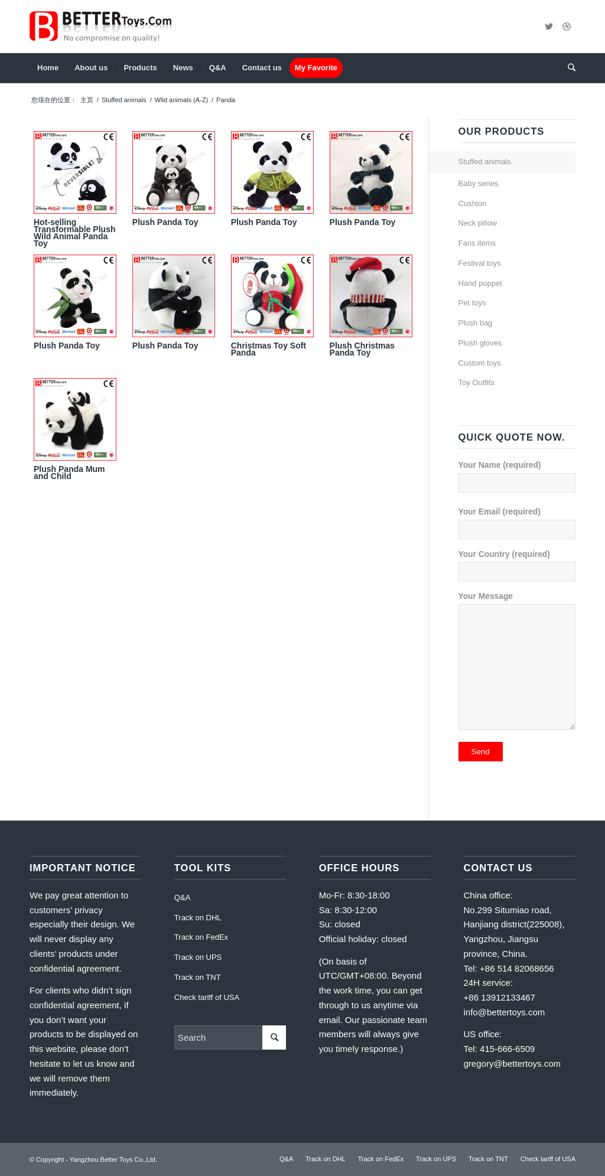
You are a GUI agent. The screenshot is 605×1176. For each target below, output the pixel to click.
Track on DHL (198, 917)
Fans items (477, 243)
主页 (86, 99)
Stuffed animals (124, 99)
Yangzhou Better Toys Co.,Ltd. (113, 1159)
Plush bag (475, 322)
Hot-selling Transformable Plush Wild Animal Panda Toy (74, 232)
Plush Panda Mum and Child (69, 472)
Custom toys (479, 363)
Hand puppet (480, 283)
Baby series (478, 183)
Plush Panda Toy (165, 222)
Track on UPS (198, 957)
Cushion (472, 203)
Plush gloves (480, 342)
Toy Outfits (476, 382)
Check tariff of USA (206, 997)
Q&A (182, 897)
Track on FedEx (201, 937)
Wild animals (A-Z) (181, 99)
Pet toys (472, 302)
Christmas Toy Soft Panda (268, 349)
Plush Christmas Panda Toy (362, 349)
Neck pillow (477, 223)
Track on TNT (197, 977)
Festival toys (479, 263)
